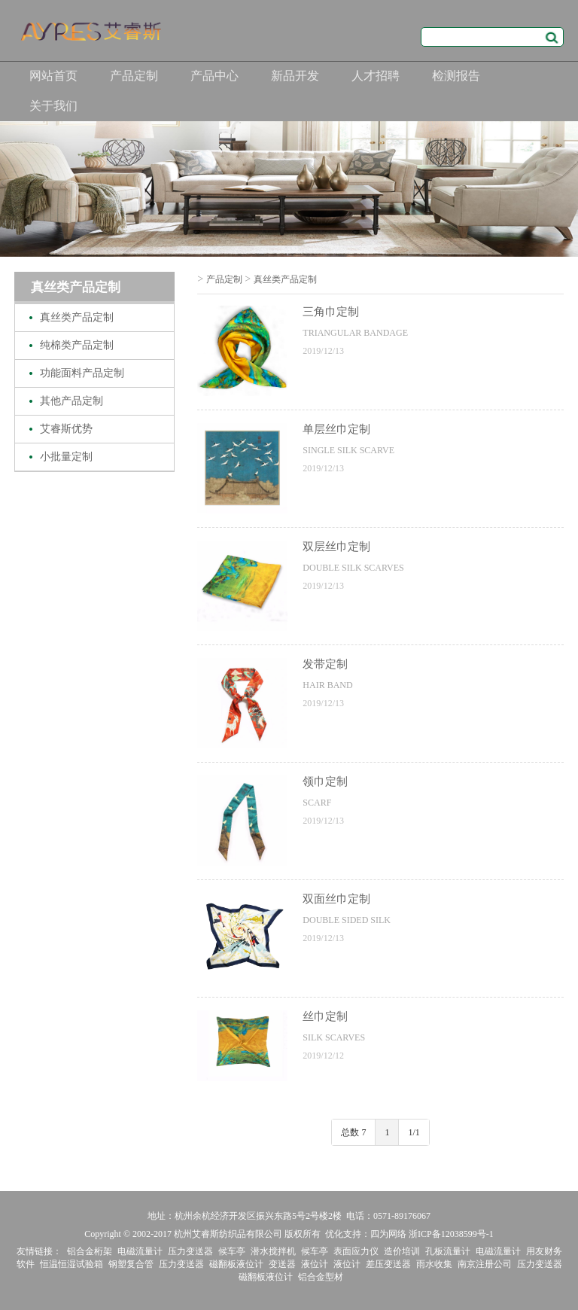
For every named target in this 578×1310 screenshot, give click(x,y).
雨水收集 (434, 1264)
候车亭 (231, 1251)
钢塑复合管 (131, 1264)
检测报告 (456, 75)
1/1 (413, 1132)
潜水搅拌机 (273, 1251)
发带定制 (325, 664)
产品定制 (134, 75)
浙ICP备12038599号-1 (451, 1234)
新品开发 (295, 75)
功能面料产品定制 (82, 373)
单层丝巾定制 (336, 429)
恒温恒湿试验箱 (71, 1264)
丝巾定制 (325, 1016)
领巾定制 (325, 781)
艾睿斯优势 (66, 428)
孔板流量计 (447, 1251)
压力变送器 (190, 1251)
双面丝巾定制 (336, 899)
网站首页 (53, 75)
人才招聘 (375, 75)
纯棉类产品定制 (77, 345)
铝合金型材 (320, 1277)
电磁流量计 (140, 1251)
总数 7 (353, 1132)
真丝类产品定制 (77, 317)
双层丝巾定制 (336, 547)
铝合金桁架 (89, 1251)
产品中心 (214, 75)
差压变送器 (388, 1264)
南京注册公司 (485, 1264)
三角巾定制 (331, 312)
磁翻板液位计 (236, 1264)
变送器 (282, 1264)
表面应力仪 (356, 1251)
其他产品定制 (71, 401)
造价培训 (402, 1251)
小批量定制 (66, 456)
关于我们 (53, 105)
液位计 (314, 1264)
